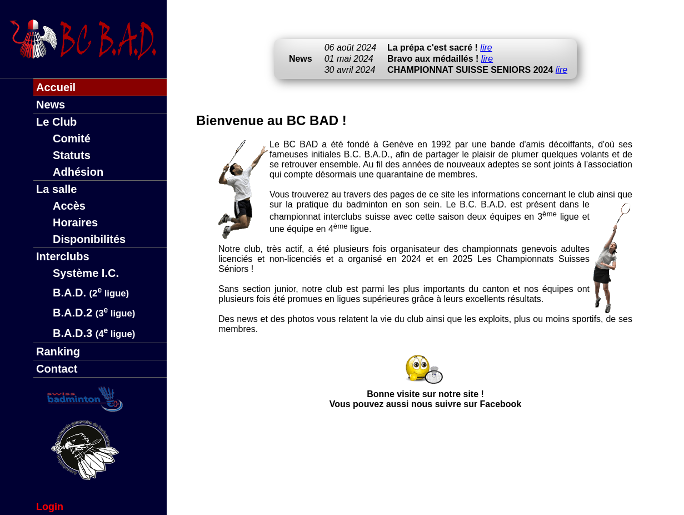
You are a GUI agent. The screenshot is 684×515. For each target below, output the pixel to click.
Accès (69, 206)
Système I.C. (86, 273)
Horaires (75, 222)
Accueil (56, 87)
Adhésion (78, 172)
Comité (72, 138)
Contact (56, 369)
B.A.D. (91, 292)
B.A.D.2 (94, 312)
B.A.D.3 (94, 333)
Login (49, 506)
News (50, 104)
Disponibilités (89, 239)
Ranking (58, 351)
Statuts (72, 155)
